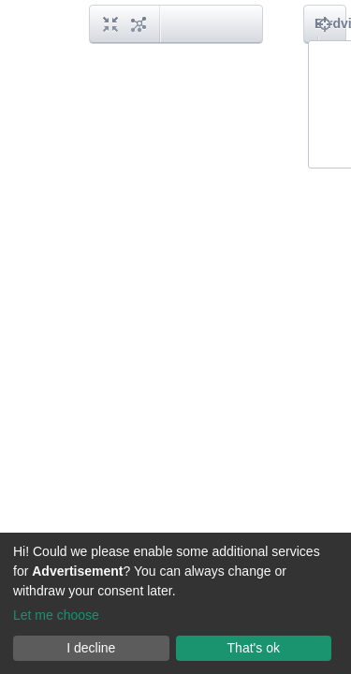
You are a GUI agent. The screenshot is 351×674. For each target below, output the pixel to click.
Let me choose (56, 615)
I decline (90, 647)
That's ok (253, 647)
